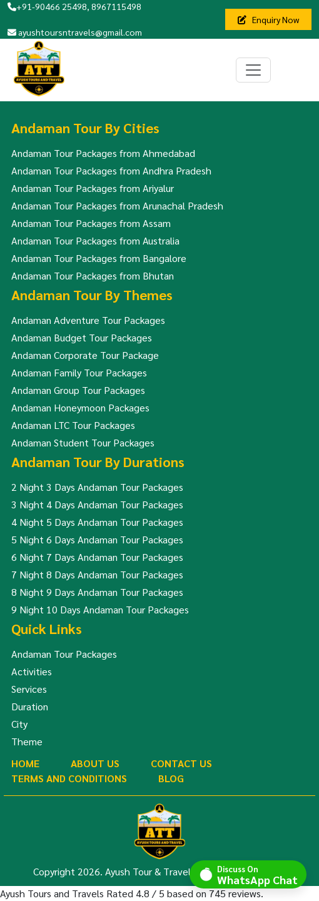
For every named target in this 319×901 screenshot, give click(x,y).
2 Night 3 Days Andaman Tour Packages (97, 486)
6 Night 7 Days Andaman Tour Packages (97, 556)
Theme (27, 741)
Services (29, 688)
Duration (29, 706)
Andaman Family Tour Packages (79, 372)
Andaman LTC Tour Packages (73, 424)
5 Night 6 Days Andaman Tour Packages (97, 539)
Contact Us (181, 763)
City (19, 723)
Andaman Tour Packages (64, 653)
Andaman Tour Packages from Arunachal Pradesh (117, 205)
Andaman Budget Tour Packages (81, 337)
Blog (171, 778)
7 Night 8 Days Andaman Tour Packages (97, 574)
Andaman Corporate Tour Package (85, 354)
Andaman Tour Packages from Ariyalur (92, 187)
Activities (31, 671)
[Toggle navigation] (253, 70)
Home (25, 763)
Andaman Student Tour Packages (82, 442)
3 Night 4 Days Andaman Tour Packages (97, 504)
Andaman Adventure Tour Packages (88, 319)
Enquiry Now (268, 19)
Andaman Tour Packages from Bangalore (98, 257)
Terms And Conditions (69, 778)
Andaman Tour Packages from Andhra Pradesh (111, 170)
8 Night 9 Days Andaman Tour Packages (97, 591)
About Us (95, 763)
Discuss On (257, 874)
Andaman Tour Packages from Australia (95, 240)
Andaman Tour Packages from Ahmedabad (103, 152)
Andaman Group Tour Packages (78, 389)
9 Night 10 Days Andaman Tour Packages (100, 609)
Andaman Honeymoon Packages (80, 407)
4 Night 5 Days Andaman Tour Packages (97, 521)
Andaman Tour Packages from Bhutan (92, 275)
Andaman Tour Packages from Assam (91, 222)
